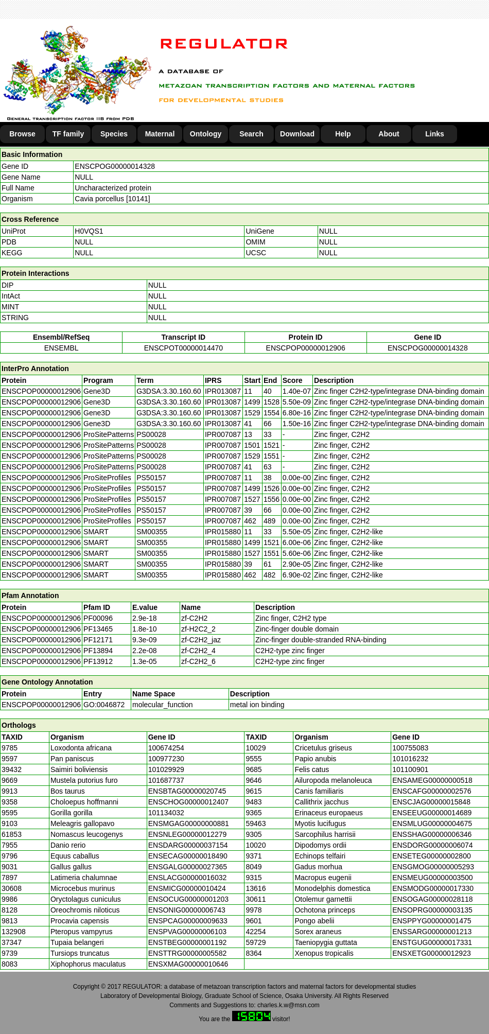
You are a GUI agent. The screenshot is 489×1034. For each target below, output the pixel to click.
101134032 (166, 813)
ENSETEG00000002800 (431, 856)
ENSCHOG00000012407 (188, 802)
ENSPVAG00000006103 (187, 931)
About (388, 134)
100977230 (166, 759)
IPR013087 (223, 391)
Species (114, 134)
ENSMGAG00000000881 (188, 823)
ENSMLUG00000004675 (432, 823)
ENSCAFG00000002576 (431, 791)
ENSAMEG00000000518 (432, 780)
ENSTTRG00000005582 (187, 953)
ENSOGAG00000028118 (432, 899)
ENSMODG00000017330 (433, 888)
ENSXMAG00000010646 (188, 964)
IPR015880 (223, 532)
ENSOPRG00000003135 (432, 910)
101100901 (410, 769)
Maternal (160, 134)
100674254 (166, 748)
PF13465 (98, 629)
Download (297, 134)
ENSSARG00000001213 (431, 931)
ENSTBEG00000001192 (187, 942)
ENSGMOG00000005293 (433, 867)
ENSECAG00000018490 (188, 856)
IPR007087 (223, 434)
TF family (68, 134)
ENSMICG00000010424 (187, 888)
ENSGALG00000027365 (187, 867)
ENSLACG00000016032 (187, 877)
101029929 (166, 769)
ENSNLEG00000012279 (187, 834)
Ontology (205, 134)
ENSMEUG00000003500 (432, 877)
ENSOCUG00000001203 (188, 899)
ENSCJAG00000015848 (431, 802)
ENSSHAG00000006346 (431, 834)
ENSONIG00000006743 (186, 910)
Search (251, 134)
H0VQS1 (89, 231)
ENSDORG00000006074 (432, 845)
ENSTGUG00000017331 (432, 942)
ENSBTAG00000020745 (187, 791)
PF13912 (98, 661)
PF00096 (98, 618)
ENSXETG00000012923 (431, 953)
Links (434, 134)
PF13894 (98, 650)
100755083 (410, 748)
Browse (22, 134)
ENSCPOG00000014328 (115, 166)
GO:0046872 (104, 704)
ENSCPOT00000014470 (183, 348)
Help (343, 134)
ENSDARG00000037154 (188, 845)
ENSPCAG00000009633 (188, 921)
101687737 (166, 780)
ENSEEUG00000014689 (431, 813)
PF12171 (98, 640)
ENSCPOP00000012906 (305, 348)
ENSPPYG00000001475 (431, 921)
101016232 (410, 759)
